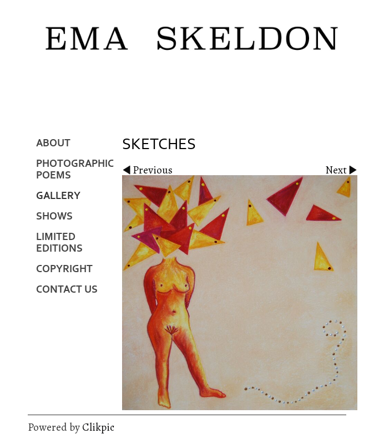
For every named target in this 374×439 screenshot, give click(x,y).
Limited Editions (59, 242)
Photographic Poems (75, 169)
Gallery (58, 196)
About (53, 143)
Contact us (67, 289)
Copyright (64, 269)
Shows (54, 216)
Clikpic (98, 427)
